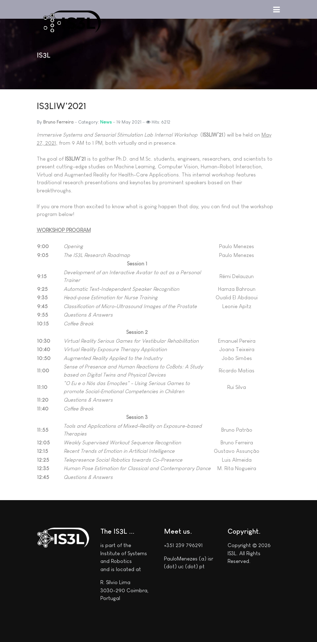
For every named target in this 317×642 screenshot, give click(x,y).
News (106, 122)
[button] (277, 9)
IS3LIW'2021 (61, 106)
